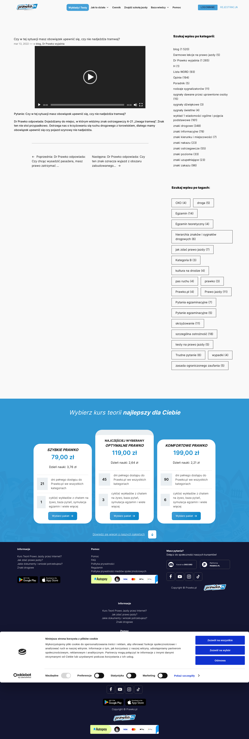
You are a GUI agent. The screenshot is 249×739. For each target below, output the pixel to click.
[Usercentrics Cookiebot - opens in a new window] (22, 732)
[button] (90, 77)
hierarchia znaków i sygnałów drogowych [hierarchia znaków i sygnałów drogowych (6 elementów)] (196, 237)
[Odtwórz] (39, 105)
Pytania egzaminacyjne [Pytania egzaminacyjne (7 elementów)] (194, 302)
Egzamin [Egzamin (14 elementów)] (184, 213)
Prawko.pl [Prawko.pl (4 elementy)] (185, 292)
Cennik (116, 7)
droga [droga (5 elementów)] (203, 203)
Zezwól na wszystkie (220, 696)
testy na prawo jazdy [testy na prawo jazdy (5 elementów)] (192, 344)
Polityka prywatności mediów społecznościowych (118, 571)
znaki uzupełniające (186, 160)
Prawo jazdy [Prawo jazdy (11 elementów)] (216, 292)
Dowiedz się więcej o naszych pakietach (119, 534)
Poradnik (179, 83)
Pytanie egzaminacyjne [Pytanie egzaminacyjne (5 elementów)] (194, 313)
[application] (90, 77)
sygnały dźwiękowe (186, 104)
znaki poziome (182, 154)
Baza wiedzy (160, 7)
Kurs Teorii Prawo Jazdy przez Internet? (39, 556)
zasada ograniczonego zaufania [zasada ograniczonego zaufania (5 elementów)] (200, 365)
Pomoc (177, 7)
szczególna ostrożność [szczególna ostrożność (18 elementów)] (194, 334)
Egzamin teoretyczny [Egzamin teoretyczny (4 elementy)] (192, 224)
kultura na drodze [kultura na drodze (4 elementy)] (190, 270)
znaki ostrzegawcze (186, 148)
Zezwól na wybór (220, 706)
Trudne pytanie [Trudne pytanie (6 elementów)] (188, 355)
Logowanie (208, 7)
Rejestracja (229, 7)
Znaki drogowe (25, 567)
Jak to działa (100, 7)
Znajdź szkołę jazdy (135, 7)
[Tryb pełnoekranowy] (141, 105)
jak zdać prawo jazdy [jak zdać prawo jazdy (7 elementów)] (193, 249)
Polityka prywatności (102, 563)
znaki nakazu (181, 142)
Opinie (177, 77)
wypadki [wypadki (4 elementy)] (220, 355)
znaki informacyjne (185, 131)
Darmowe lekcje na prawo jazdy (194, 55)
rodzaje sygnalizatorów (188, 88)
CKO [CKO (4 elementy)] (181, 203)
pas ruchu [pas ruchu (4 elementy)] (185, 281)
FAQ (93, 559)
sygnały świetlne (184, 110)
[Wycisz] (135, 105)
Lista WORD (181, 72)
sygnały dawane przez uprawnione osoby (200, 94)
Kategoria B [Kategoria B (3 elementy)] (186, 260)
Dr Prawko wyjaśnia (53, 43)
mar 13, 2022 (21, 43)
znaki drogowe (183, 125)
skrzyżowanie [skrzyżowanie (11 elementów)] (188, 323)
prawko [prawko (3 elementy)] (212, 281)
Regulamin (97, 567)
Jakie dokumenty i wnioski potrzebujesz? (40, 563)
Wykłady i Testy (77, 7)
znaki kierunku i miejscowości (192, 137)
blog (38, 43)
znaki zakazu (181, 165)
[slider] (87, 105)
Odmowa (220, 716)
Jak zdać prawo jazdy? (30, 559)
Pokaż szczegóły (184, 732)
